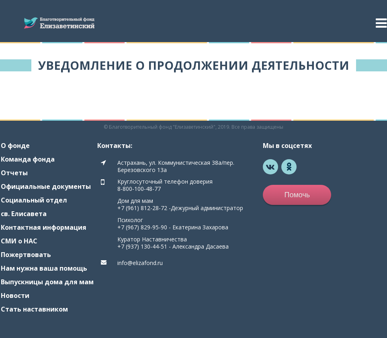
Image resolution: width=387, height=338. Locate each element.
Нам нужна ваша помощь (44, 268)
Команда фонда (28, 159)
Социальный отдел (34, 200)
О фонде (15, 145)
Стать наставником (34, 309)
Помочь (297, 195)
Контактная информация (43, 227)
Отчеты (14, 172)
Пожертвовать (26, 254)
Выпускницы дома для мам (47, 281)
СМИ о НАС (19, 241)
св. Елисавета (24, 213)
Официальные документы (46, 186)
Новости (15, 295)
